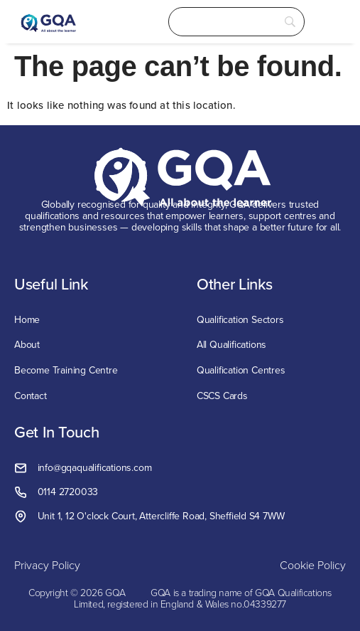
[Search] (236, 21)
